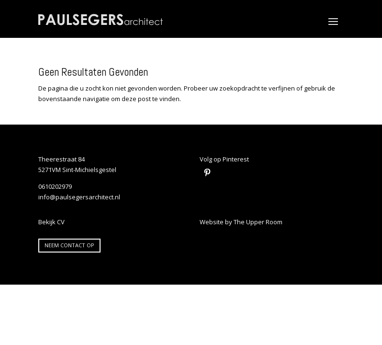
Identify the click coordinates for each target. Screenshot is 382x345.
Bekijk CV (51, 222)
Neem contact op (69, 245)
